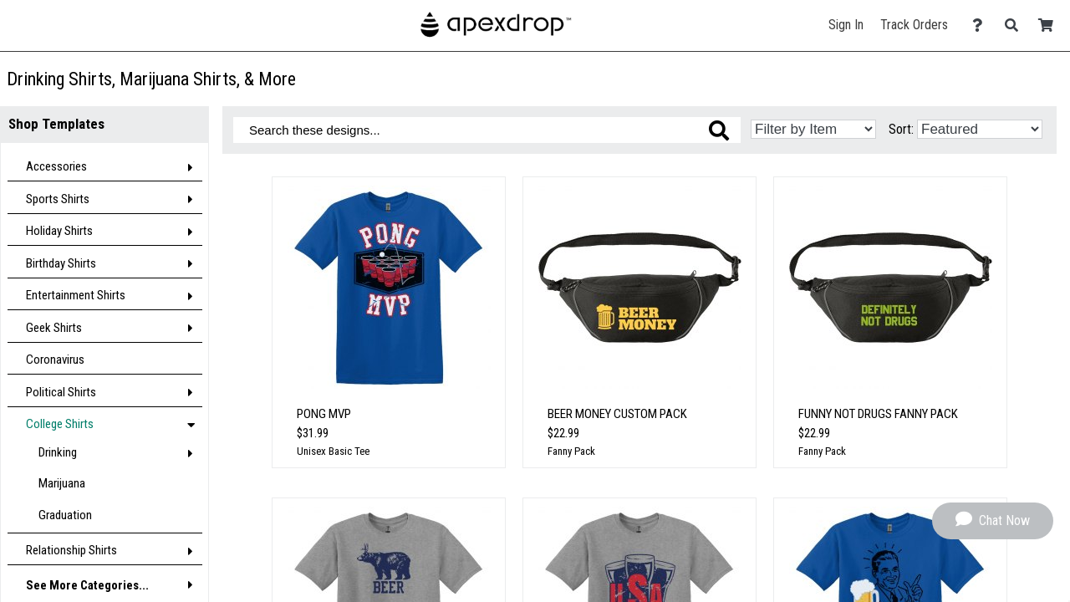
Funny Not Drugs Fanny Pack (878, 413)
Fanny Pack (571, 451)
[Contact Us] (982, 25)
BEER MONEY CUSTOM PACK (617, 413)
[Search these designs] (487, 130)
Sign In (846, 25)
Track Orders (914, 25)
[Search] (1016, 25)
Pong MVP (324, 413)
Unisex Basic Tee (333, 451)
